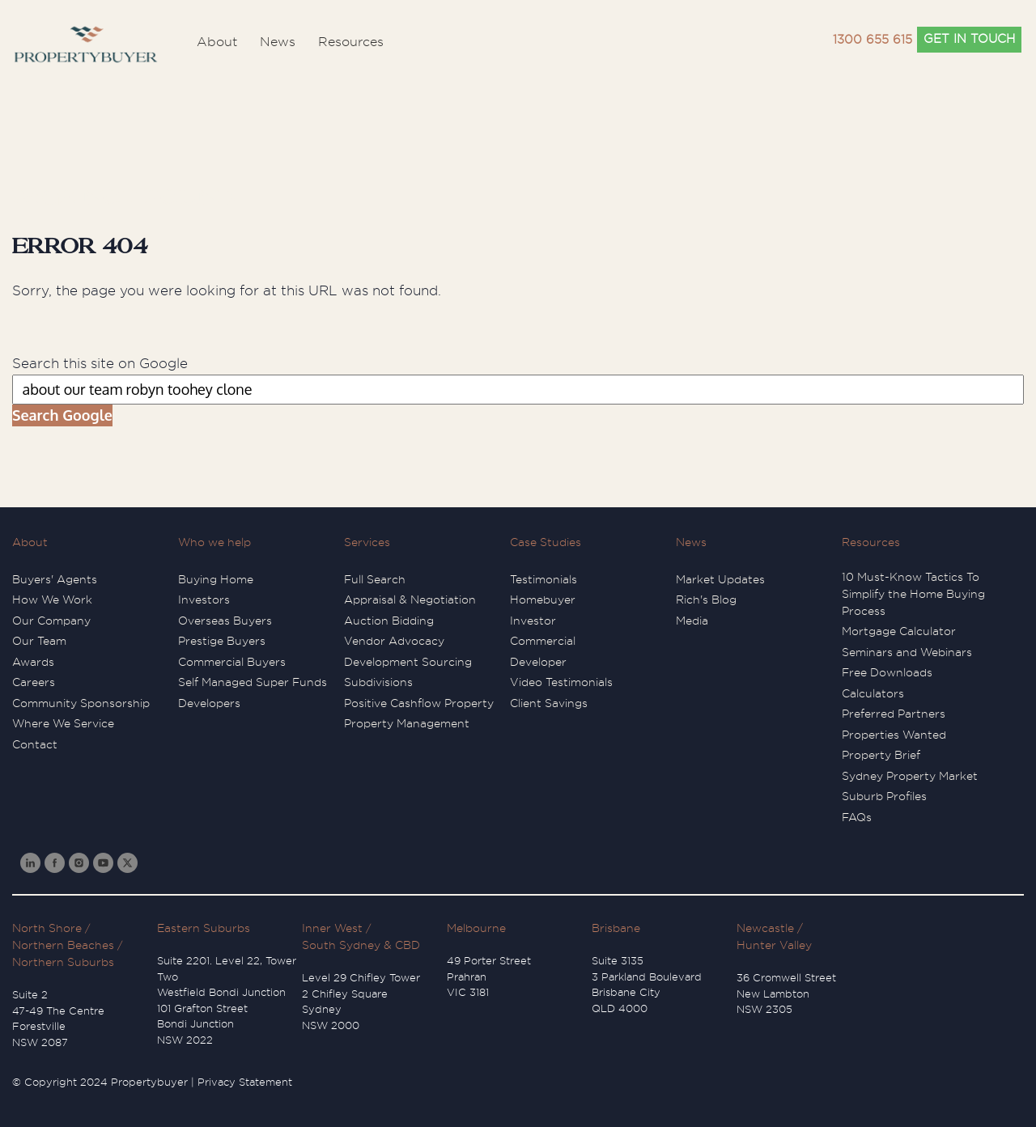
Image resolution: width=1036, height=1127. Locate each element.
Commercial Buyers (232, 661)
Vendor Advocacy (394, 640)
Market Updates (720, 579)
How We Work (52, 599)
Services (367, 542)
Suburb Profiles (884, 796)
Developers (209, 703)
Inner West (332, 928)
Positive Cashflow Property (419, 703)
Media (692, 620)
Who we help (214, 542)
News (691, 542)
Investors (204, 599)
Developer (538, 661)
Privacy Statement (244, 1082)
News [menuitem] (277, 42)
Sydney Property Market (910, 775)
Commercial (542, 640)
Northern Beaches (63, 944)
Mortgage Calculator (899, 631)
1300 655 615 (872, 40)
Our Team (39, 640)
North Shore (47, 928)
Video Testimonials (561, 682)
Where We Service (63, 723)
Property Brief (881, 754)
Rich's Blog (706, 599)
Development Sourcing (408, 661)
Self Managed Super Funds (252, 682)
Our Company (51, 620)
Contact (34, 744)
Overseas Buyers (225, 620)
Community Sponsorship (81, 703)
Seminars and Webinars (907, 652)
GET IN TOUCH (969, 39)
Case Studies (545, 542)
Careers (33, 682)
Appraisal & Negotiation (410, 599)
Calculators (873, 693)
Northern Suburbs (63, 961)
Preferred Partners (893, 713)
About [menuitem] (217, 42)
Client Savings (549, 703)
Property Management (406, 723)
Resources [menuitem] (351, 42)
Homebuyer (542, 599)
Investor (533, 620)
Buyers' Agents (54, 579)
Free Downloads (887, 672)
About (30, 542)
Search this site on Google (100, 363)
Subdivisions (378, 682)
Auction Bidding (389, 620)
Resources (871, 542)
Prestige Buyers (221, 640)
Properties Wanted (894, 734)
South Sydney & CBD (361, 944)
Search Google (62, 415)
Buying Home (215, 579)
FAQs (857, 817)
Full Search (374, 579)
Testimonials (543, 579)
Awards (33, 661)
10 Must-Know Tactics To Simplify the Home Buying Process (913, 593)
